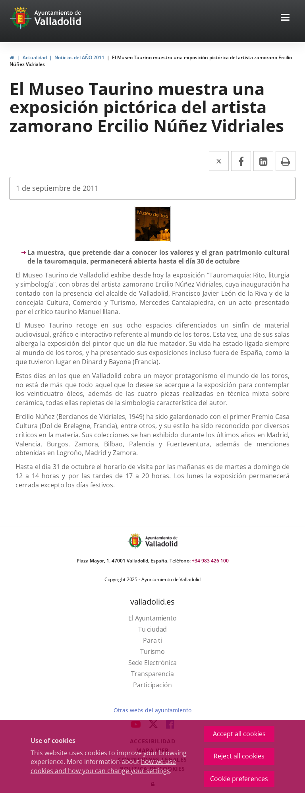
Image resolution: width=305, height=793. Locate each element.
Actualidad (35, 57)
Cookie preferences (239, 778)
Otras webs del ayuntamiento (152, 710)
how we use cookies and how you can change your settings (103, 766)
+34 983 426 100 (210, 560)
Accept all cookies (239, 733)
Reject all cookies (239, 756)
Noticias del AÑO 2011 (79, 57)
